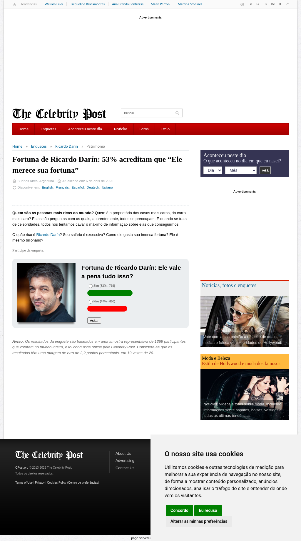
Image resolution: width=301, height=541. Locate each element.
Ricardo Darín (66, 146)
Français (62, 187)
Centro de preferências (83, 482)
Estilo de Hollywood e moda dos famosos (241, 363)
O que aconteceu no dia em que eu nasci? (242, 160)
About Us (123, 453)
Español (77, 187)
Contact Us (125, 468)
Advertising (125, 460)
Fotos (144, 128)
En (250, 4)
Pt (287, 4)
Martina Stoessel (190, 4)
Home (24, 128)
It (280, 4)
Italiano (107, 187)
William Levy (54, 4)
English (47, 187)
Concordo (179, 510)
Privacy (40, 482)
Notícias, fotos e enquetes (229, 285)
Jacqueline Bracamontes (87, 4)
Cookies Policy (56, 482)
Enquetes (48, 128)
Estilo (165, 128)
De (273, 4)
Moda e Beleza (216, 358)
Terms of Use (24, 482)
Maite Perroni (160, 4)
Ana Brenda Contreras (127, 4)
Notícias (121, 128)
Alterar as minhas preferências (198, 521)
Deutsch (92, 187)
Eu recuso (208, 510)
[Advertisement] (150, 61)
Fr (257, 4)
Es (265, 4)
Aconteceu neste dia (85, 128)
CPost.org (21, 467)
